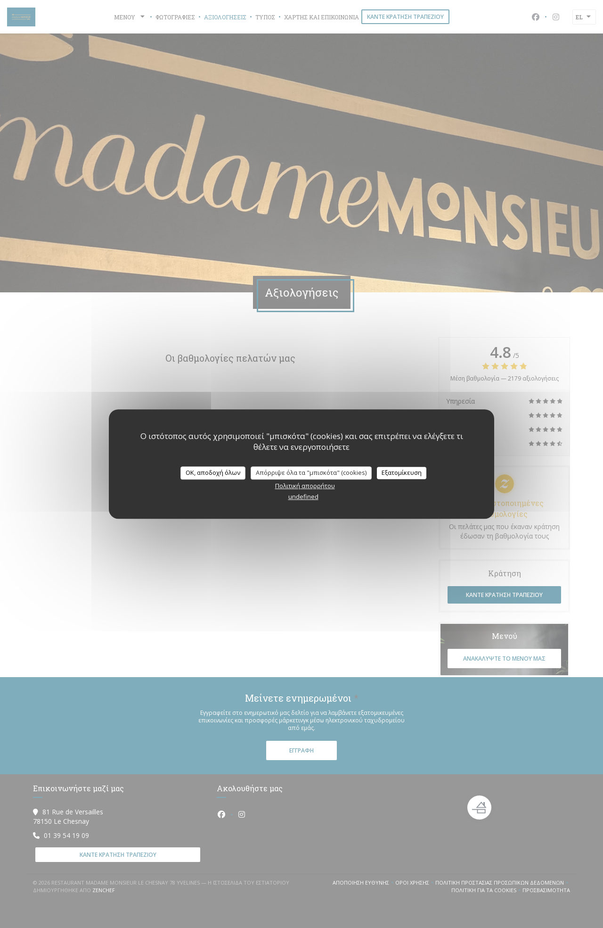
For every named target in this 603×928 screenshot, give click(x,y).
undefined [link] (303, 496)
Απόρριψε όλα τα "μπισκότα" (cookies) (311, 472)
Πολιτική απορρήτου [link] (305, 485)
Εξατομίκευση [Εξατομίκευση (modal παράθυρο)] (402, 472)
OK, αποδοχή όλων (213, 472)
